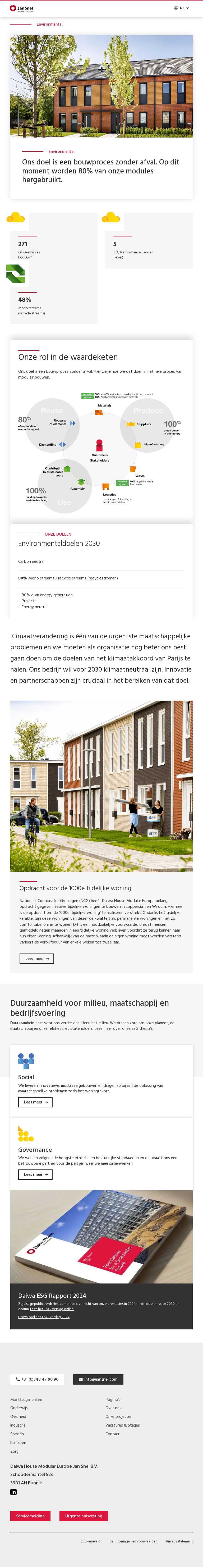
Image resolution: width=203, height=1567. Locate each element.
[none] (181, 8)
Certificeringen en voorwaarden (133, 1542)
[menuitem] (181, 8)
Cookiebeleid (90, 1542)
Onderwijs (19, 1408)
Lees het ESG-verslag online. (52, 1309)
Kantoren (18, 1443)
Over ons (113, 1408)
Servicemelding (30, 1517)
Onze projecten (118, 1417)
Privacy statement (179, 1542)
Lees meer (34, 959)
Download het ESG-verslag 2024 (44, 1317)
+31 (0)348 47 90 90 (39, 1380)
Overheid (18, 1417)
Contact (112, 1434)
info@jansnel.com (101, 1380)
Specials (17, 1434)
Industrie (18, 1426)
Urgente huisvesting (83, 1517)
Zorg (14, 1452)
